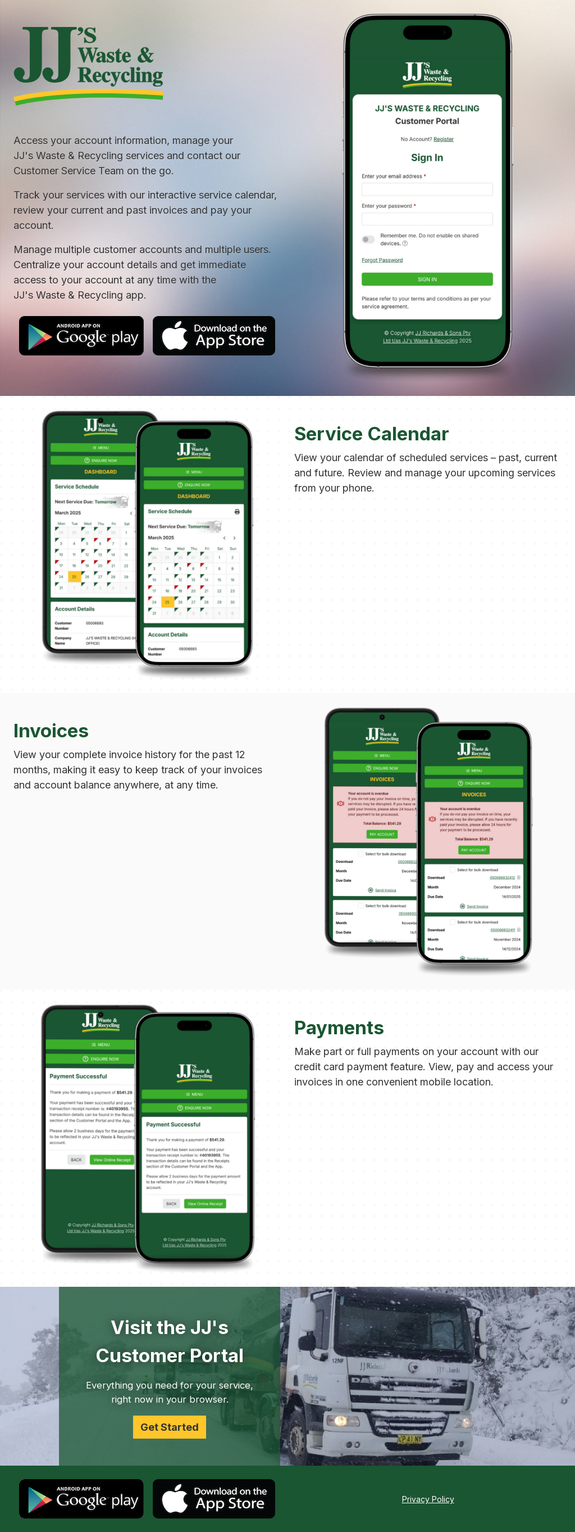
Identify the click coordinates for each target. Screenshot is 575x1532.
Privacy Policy (428, 1499)
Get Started (169, 1427)
